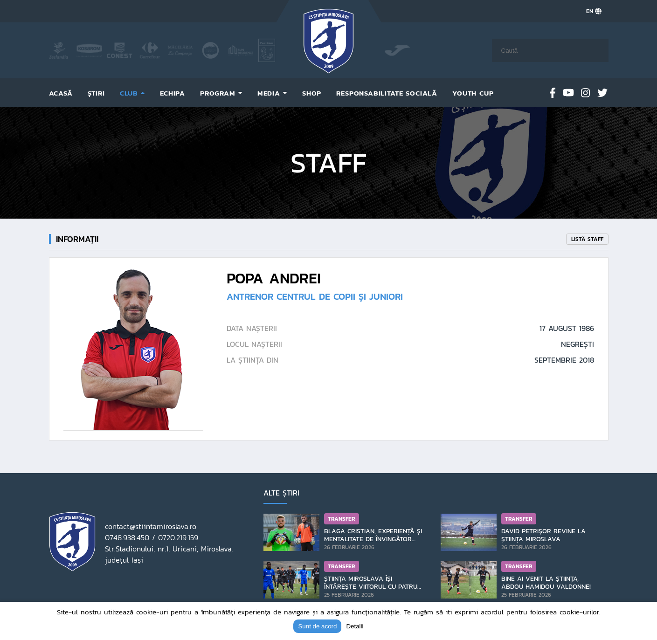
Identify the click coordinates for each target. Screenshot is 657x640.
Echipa (172, 93)
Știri (96, 93)
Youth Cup (472, 93)
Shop (311, 93)
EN (594, 11)
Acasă (61, 93)
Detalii (354, 626)
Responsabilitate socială (386, 93)
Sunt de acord (317, 626)
